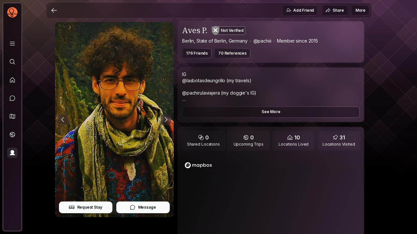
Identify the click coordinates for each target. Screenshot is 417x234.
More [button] (360, 10)
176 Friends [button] (197, 53)
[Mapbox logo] (198, 165)
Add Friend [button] (300, 10)
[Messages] (12, 98)
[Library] (12, 43)
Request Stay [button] (85, 207)
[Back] (54, 10)
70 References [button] (232, 53)
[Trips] (12, 134)
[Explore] (12, 62)
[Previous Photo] (63, 119)
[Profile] (12, 153)
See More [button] (271, 111)
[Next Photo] (166, 119)
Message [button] (143, 207)
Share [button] (334, 10)
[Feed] (12, 80)
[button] (12, 116)
